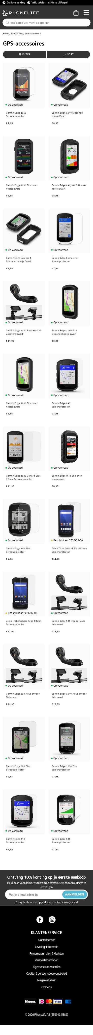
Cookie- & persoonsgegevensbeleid (46, 973)
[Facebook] (40, 920)
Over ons (46, 987)
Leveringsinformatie (46, 947)
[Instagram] (53, 920)
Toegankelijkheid (46, 980)
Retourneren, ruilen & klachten (46, 953)
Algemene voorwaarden (47, 967)
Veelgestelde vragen (46, 960)
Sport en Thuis (17, 33)
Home (5, 33)
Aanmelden (74, 894)
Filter (24, 54)
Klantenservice (46, 940)
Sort (68, 54)
